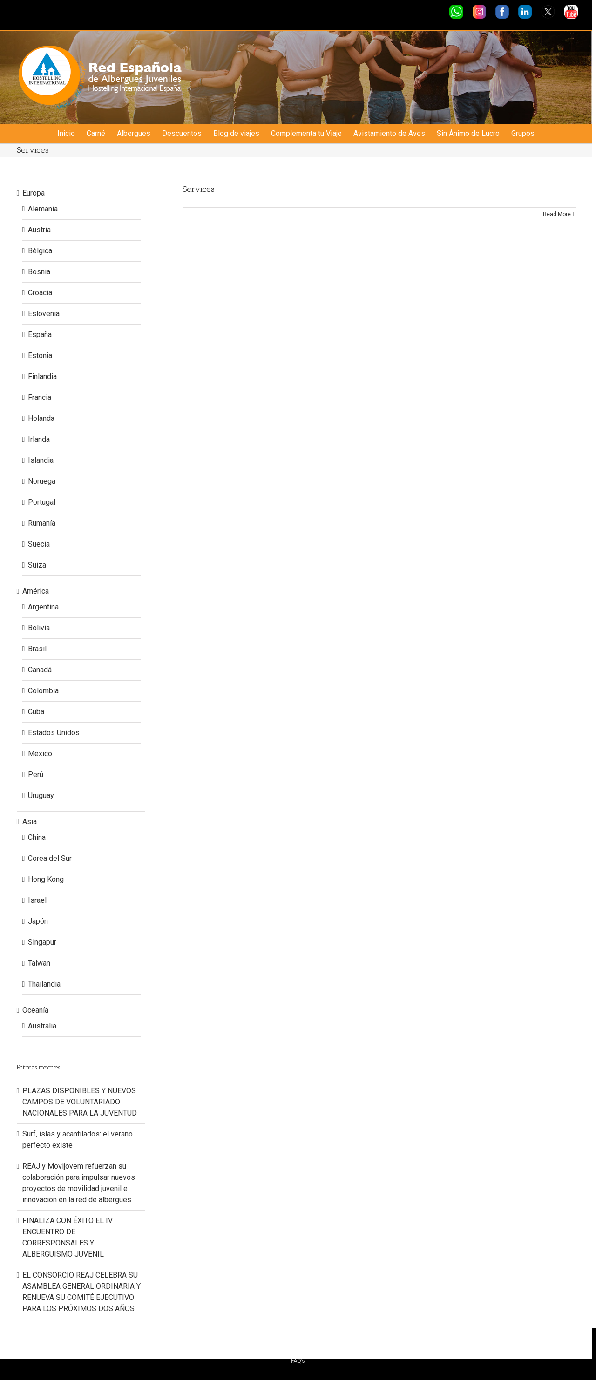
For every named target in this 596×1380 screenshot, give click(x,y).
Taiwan (39, 963)
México (40, 753)
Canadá (40, 669)
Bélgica (40, 250)
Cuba (36, 711)
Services (199, 189)
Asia (29, 821)
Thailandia (44, 984)
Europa (33, 193)
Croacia (40, 292)
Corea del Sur (50, 858)
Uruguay (41, 795)
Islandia (41, 460)
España (40, 334)
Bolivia (39, 627)
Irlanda (39, 439)
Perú (35, 774)
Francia (39, 397)
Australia (42, 1025)
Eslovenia (44, 313)
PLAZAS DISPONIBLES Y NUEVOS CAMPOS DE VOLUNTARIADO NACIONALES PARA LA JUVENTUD (79, 1101)
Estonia (40, 355)
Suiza (37, 565)
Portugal (41, 502)
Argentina (43, 606)
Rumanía (41, 523)
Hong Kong (46, 879)
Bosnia (39, 271)
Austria (39, 229)
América (35, 591)
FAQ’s (298, 1361)
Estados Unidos (54, 732)
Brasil (37, 648)
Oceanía (35, 1010)
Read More (557, 214)
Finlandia (42, 376)
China (37, 837)
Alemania (43, 208)
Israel (37, 900)
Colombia (43, 690)
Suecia (39, 544)
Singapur (42, 942)
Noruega (41, 481)
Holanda (41, 418)
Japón (38, 921)
